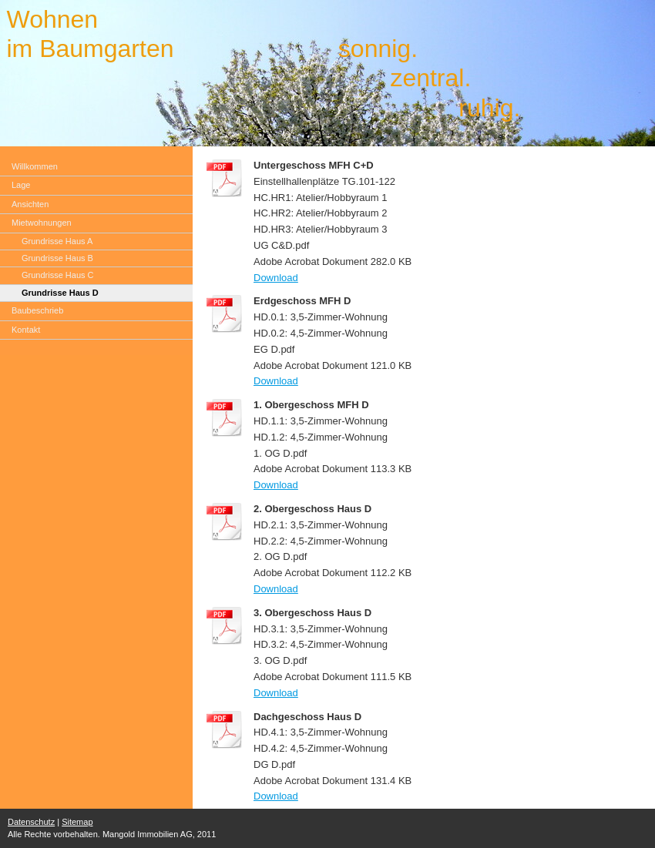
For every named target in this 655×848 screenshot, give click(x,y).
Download (276, 277)
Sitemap (77, 821)
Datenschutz (31, 821)
